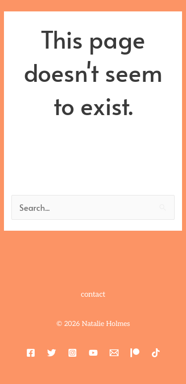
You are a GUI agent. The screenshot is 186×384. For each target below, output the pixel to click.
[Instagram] (72, 352)
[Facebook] (30, 352)
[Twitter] (51, 352)
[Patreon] (134, 352)
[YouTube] (93, 352)
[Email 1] (114, 352)
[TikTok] (155, 352)
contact (93, 294)
